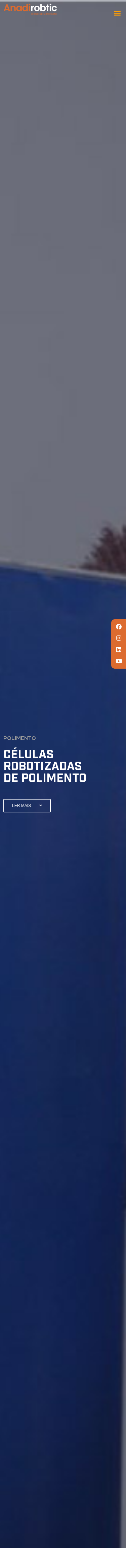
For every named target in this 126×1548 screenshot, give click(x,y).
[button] (117, 12)
